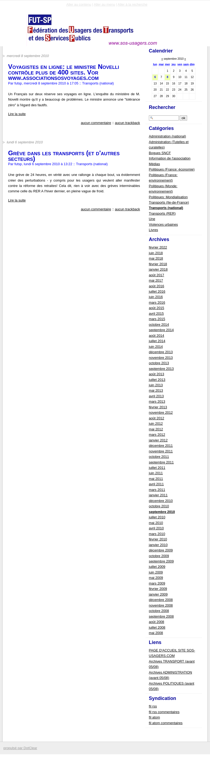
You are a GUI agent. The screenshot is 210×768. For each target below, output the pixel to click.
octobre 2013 (159, 363)
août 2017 (156, 275)
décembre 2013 (161, 352)
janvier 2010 (158, 545)
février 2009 (158, 589)
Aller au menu (104, 4)
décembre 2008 (161, 600)
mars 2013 (157, 401)
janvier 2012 (158, 440)
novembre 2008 (161, 605)
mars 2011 (157, 490)
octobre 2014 (159, 325)
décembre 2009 (161, 550)
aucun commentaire (96, 123)
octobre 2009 (159, 556)
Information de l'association (170, 158)
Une (152, 219)
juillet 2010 (157, 517)
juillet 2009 (157, 567)
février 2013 (158, 407)
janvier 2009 (158, 594)
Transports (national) (98, 83)
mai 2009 (156, 578)
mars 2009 (157, 583)
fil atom (154, 717)
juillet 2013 (157, 380)
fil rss (153, 706)
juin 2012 (156, 424)
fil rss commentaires (164, 712)
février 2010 (158, 539)
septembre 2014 (161, 330)
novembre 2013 (161, 358)
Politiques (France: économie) (172, 169)
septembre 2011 (161, 462)
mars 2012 (157, 435)
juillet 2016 (157, 291)
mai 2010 (156, 523)
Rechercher (162, 107)
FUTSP (19, 30)
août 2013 (156, 374)
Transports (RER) (162, 213)
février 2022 (158, 247)
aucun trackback (127, 123)
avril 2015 (156, 314)
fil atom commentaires (166, 723)
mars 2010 (157, 534)
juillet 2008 (157, 627)
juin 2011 (156, 473)
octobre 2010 (159, 506)
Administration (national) (167, 136)
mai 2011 (156, 479)
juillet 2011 (157, 468)
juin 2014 (156, 347)
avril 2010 (156, 528)
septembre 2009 (161, 561)
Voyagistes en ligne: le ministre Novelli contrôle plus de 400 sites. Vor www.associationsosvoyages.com (63, 72)
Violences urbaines (163, 224)
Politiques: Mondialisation (168, 197)
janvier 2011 (158, 495)
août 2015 (156, 308)
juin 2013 (156, 385)
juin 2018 (156, 253)
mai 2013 (156, 390)
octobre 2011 (159, 457)
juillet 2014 (157, 341)
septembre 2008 (161, 616)
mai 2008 (156, 633)
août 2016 (156, 286)
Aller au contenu (78, 4)
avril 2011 (156, 484)
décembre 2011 (161, 446)
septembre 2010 (162, 512)
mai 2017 (156, 280)
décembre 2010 (161, 501)
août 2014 (156, 336)
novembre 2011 (161, 451)
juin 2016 (156, 297)
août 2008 (156, 622)
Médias (154, 164)
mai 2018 (156, 258)
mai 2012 (156, 429)
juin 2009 (156, 572)
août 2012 (156, 418)
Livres (153, 230)
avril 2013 (156, 396)
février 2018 (158, 264)
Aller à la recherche (132, 4)
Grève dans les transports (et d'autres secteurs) (64, 155)
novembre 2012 (161, 412)
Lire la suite (17, 114)
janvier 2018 (158, 269)
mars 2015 (157, 319)
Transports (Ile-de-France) (169, 202)
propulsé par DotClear (20, 748)
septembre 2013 (161, 369)
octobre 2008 (159, 611)
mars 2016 (157, 302)
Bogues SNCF (160, 153)
